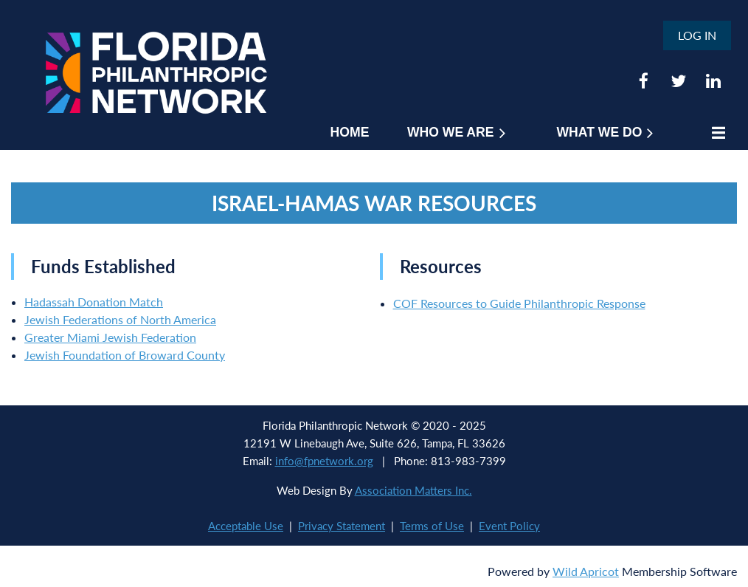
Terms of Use (432, 525)
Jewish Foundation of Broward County (124, 355)
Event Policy (509, 525)
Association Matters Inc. (413, 490)
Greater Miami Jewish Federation (110, 337)
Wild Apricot (586, 571)
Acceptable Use (245, 525)
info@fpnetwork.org (324, 460)
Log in (697, 35)
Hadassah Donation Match (93, 302)
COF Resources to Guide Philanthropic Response (519, 303)
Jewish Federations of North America (120, 319)
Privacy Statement (341, 525)
